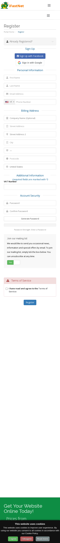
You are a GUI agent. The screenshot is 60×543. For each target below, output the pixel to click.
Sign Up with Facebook (30, 55)
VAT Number (10, 181)
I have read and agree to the (28, 290)
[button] (30, 63)
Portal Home (9, 32)
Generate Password (30, 218)
